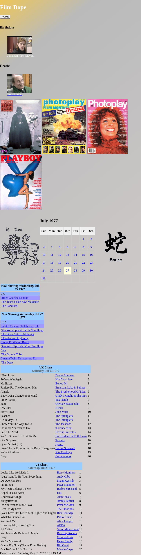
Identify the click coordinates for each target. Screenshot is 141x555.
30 (91, 270)
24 (43, 270)
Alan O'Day (64, 496)
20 (67, 262)
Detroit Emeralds (65, 432)
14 (75, 254)
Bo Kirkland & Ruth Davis (71, 436)
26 (59, 270)
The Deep (7, 362)
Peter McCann (65, 504)
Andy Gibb (63, 476)
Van (3, 350)
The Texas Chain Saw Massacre (20, 301)
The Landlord (9, 305)
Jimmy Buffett (65, 500)
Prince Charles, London (14, 297)
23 (91, 262)
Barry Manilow (66, 472)
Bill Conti (63, 545)
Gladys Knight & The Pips (71, 395)
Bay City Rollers (67, 533)
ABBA (61, 525)
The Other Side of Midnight (17, 334)
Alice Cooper (65, 521)
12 (59, 254)
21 (75, 262)
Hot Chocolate (64, 379)
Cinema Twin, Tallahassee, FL (18, 358)
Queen (59, 444)
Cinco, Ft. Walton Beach (15, 342)
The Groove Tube (11, 354)
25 (51, 270)
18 (51, 262)
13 (67, 254)
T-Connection (63, 428)
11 (51, 254)
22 (83, 262)
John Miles (61, 411)
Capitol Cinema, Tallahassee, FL (20, 326)
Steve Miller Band (68, 529)
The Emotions (65, 508)
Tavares (60, 440)
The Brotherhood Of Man (70, 391)
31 (43, 278)
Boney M (60, 383)
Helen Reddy (65, 541)
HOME (5, 16)
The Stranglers (64, 415)
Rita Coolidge (63, 452)
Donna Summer (64, 375)
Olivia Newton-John (67, 403)
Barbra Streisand (65, 448)
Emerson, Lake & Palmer (70, 387)
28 (75, 270)
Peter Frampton (66, 484)
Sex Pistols (61, 399)
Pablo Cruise (64, 517)
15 (83, 254)
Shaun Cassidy (66, 480)
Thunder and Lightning (14, 338)
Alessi (59, 407)
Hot (59, 492)
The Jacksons (63, 423)
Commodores (63, 456)
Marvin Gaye (65, 549)
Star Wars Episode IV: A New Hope (22, 330)
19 (59, 262)
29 (83, 270)
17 (43, 262)
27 (67, 270)
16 (91, 254)
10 (43, 254)
